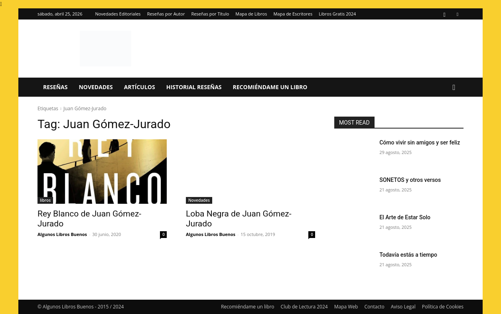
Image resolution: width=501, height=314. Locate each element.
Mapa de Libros (251, 14)
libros (45, 200)
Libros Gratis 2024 (337, 14)
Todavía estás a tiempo (408, 255)
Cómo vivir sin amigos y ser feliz (419, 142)
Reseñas (55, 87)
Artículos (139, 87)
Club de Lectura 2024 (304, 306)
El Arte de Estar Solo (404, 217)
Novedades (95, 87)
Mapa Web (346, 306)
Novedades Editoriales (117, 14)
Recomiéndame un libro (270, 87)
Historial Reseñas (194, 87)
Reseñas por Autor (166, 14)
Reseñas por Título (210, 14)
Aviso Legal (403, 306)
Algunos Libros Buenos (62, 234)
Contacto (374, 306)
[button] (454, 88)
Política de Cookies (443, 306)
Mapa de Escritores (292, 14)
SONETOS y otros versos (410, 180)
